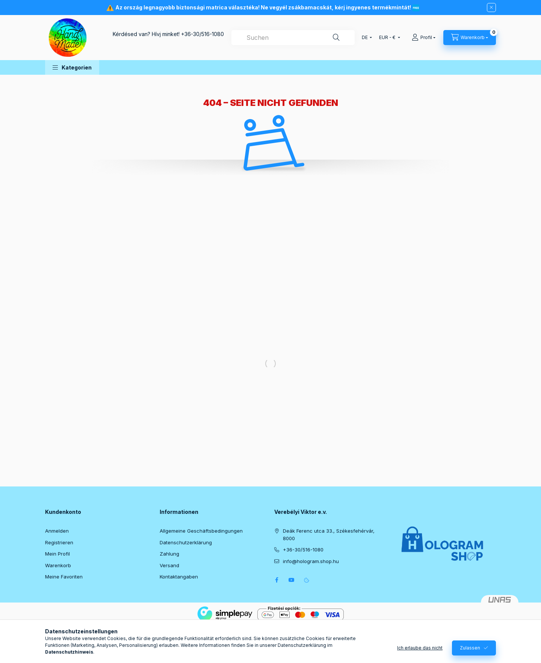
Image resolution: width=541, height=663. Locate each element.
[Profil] (423, 37)
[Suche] (336, 37)
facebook (276, 579)
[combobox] (293, 37)
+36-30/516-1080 (202, 34)
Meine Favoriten (64, 577)
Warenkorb (58, 565)
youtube (291, 579)
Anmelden (57, 531)
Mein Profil (57, 554)
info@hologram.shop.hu (311, 561)
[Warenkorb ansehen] (469, 37)
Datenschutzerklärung (186, 542)
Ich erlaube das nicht (420, 654)
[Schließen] (491, 7)
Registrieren (59, 542)
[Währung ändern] (388, 37)
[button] (72, 67)
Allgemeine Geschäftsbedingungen (201, 531)
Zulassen (470, 654)
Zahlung (169, 554)
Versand (169, 565)
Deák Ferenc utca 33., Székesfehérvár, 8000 (329, 534)
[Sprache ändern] (365, 37)
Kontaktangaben (179, 577)
